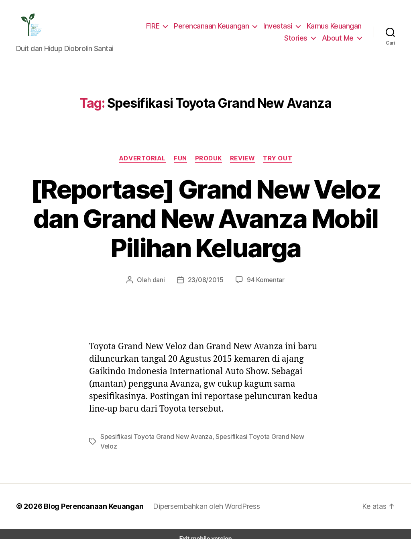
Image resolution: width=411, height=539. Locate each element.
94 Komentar (263, 279)
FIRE (155, 26)
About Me (339, 38)
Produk (208, 158)
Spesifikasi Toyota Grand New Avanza (152, 436)
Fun (180, 158)
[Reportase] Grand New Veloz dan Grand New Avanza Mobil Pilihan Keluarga (205, 218)
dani (161, 279)
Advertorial (143, 158)
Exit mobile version (205, 529)
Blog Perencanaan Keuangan (89, 496)
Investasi (279, 26)
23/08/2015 (206, 279)
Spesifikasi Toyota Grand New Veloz (258, 436)
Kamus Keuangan (334, 26)
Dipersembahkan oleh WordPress (200, 496)
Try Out (277, 158)
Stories (299, 38)
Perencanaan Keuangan (214, 26)
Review (242, 158)
